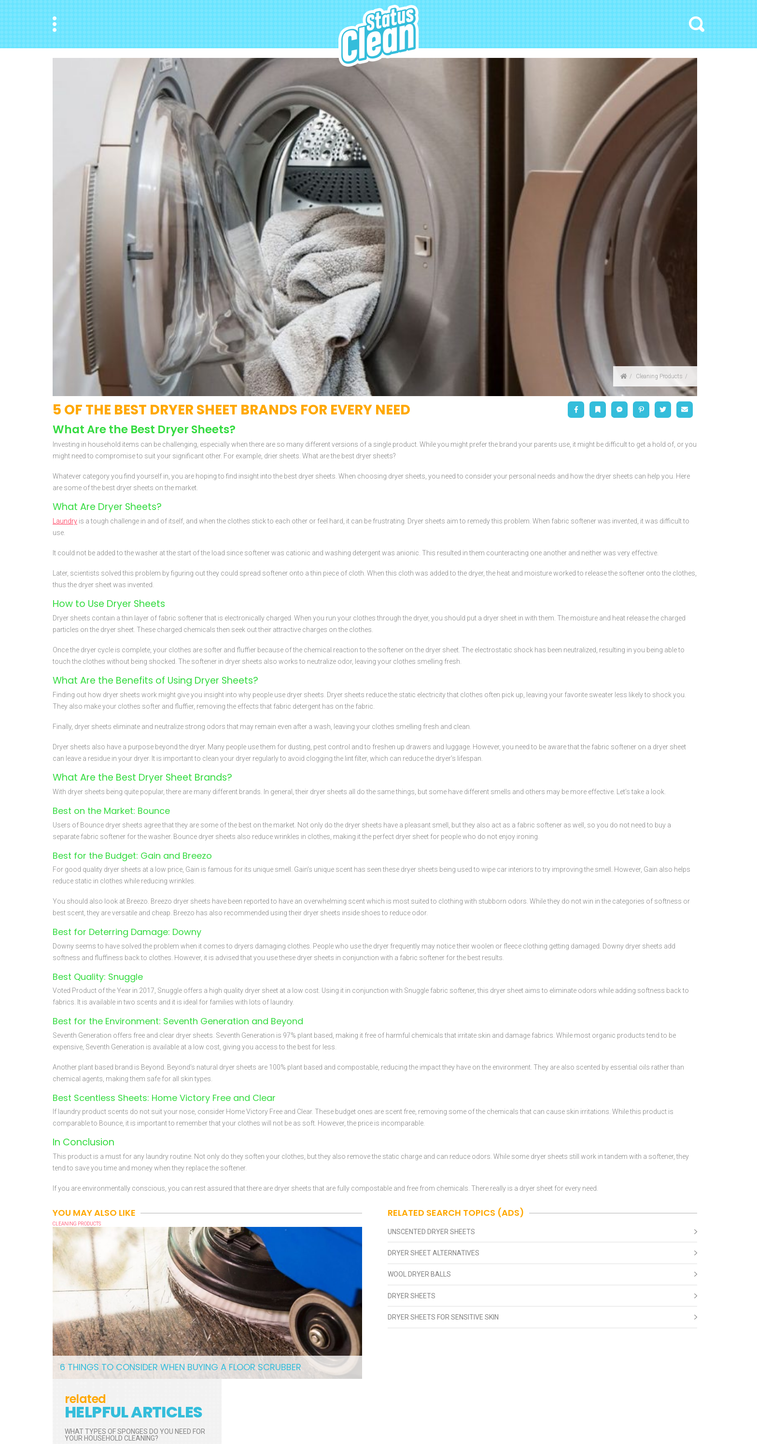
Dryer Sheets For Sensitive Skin (443, 1317)
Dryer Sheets (411, 1296)
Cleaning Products (659, 376)
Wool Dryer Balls (419, 1274)
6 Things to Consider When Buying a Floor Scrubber (180, 1367)
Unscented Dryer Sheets (431, 1232)
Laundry (65, 521)
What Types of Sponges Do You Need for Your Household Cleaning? (135, 1435)
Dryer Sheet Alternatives (433, 1253)
